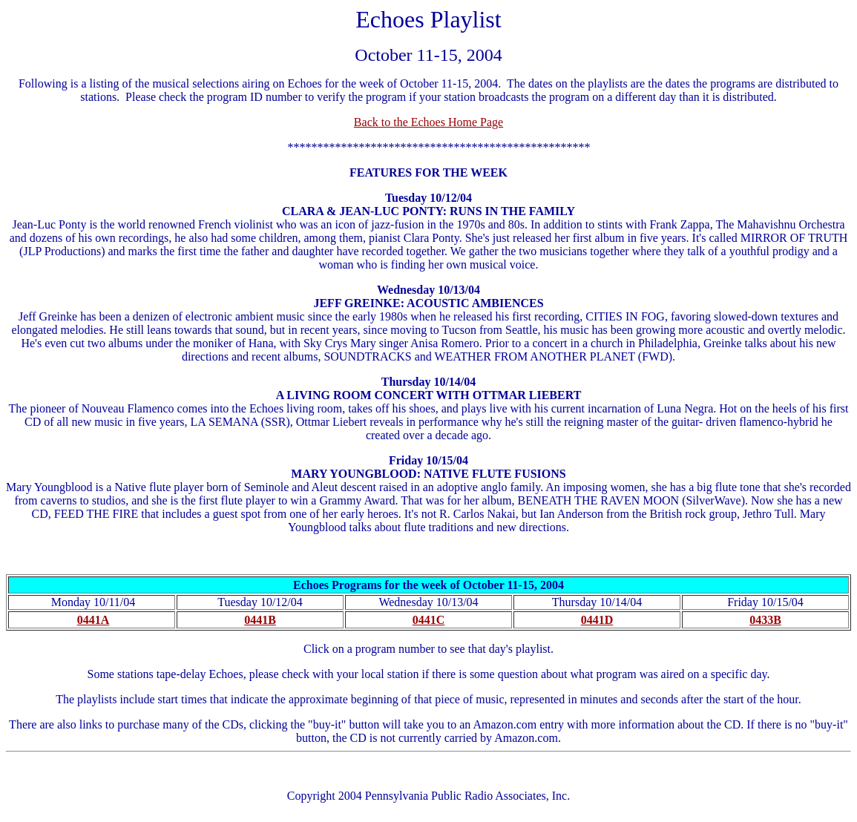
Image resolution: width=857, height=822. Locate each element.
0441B (260, 620)
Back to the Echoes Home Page (428, 122)
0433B (765, 620)
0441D (597, 620)
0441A (93, 620)
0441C (429, 620)
